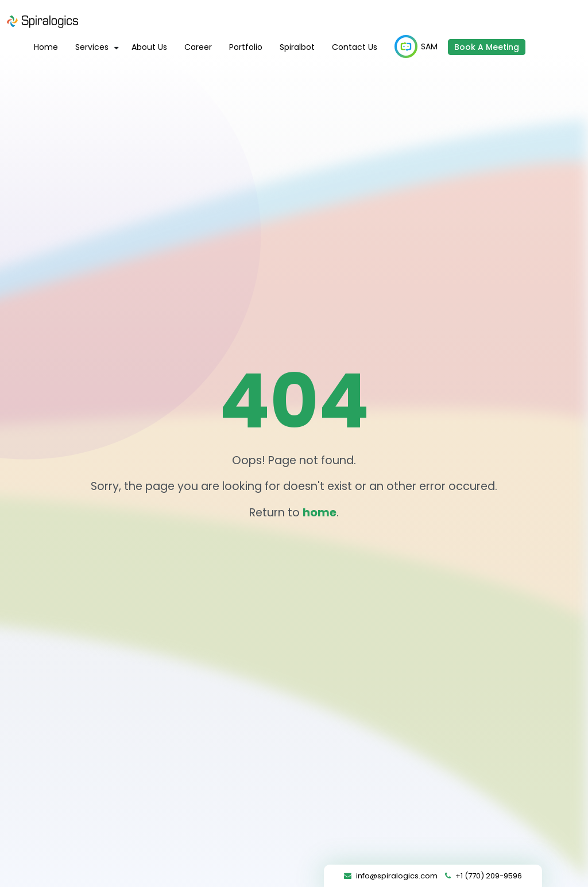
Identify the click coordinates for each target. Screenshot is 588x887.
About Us (149, 47)
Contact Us (354, 47)
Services (92, 47)
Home (46, 47)
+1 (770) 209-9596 (488, 875)
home (319, 512)
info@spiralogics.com (397, 875)
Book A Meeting (486, 47)
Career (198, 47)
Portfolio (245, 47)
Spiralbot (297, 47)
